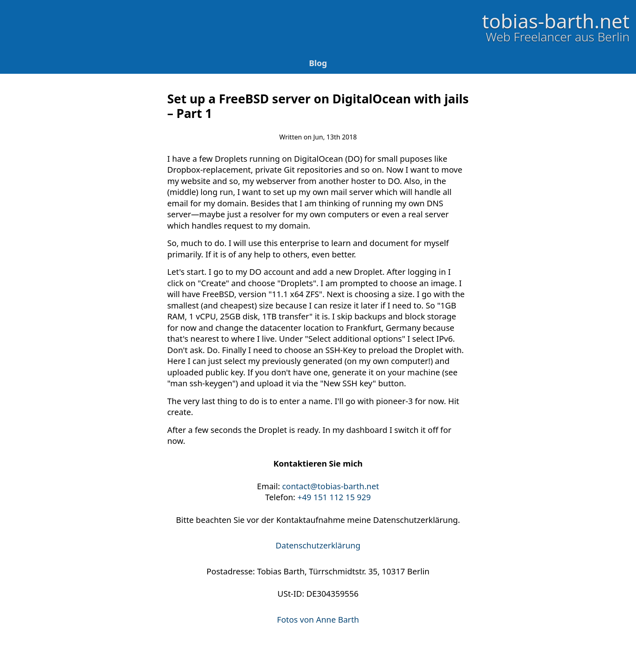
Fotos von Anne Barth (318, 619)
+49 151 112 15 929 (334, 497)
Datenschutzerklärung (317, 545)
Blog (318, 63)
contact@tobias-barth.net (330, 486)
